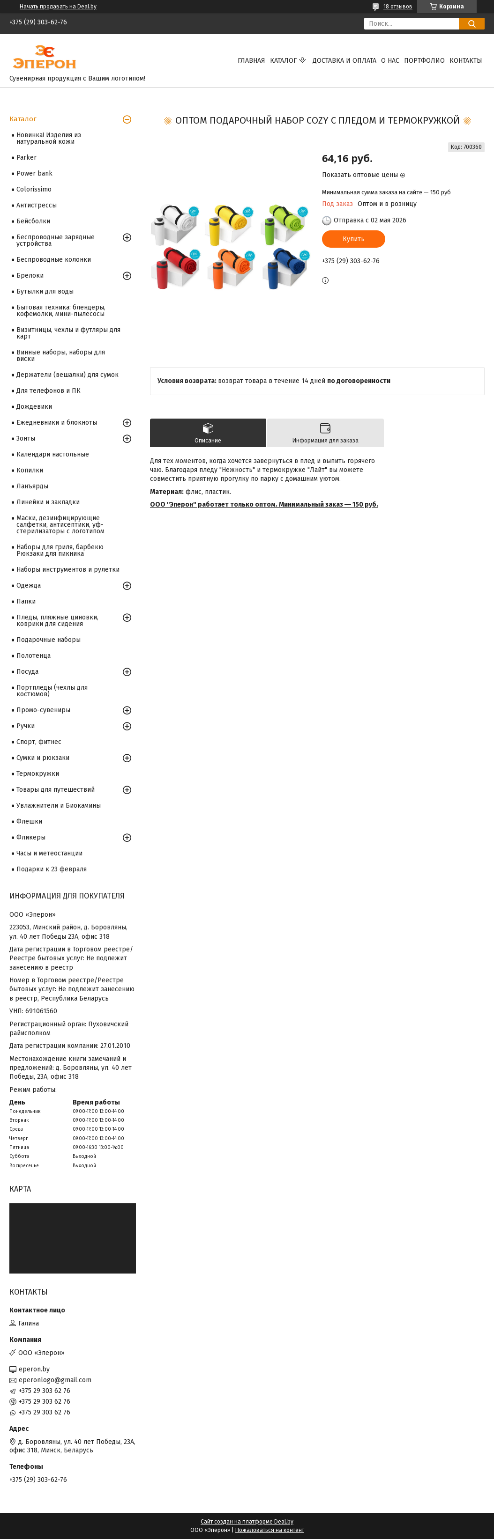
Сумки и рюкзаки (42, 758)
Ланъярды (32, 486)
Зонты (25, 438)
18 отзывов (397, 6)
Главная (251, 61)
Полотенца (33, 656)
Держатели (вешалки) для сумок (67, 375)
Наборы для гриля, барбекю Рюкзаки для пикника (60, 550)
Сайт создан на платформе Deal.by (247, 1521)
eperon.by (34, 1369)
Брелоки (30, 276)
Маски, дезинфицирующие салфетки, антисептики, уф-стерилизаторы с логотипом (60, 524)
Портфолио (424, 61)
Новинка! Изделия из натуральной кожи (48, 138)
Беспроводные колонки (53, 260)
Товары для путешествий (55, 790)
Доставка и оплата (344, 61)
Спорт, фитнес (38, 742)
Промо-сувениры (43, 710)
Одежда (28, 585)
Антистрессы (36, 205)
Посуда (27, 672)
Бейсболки (33, 221)
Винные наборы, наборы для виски (60, 355)
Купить (354, 239)
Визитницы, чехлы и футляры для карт (68, 333)
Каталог (283, 61)
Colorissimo (34, 189)
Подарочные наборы (48, 640)
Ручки (25, 726)
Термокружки (37, 774)
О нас (390, 61)
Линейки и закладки (48, 502)
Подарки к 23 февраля (51, 869)
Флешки (29, 821)
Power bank (34, 173)
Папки (26, 601)
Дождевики (34, 407)
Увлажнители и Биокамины (58, 806)
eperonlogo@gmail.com (55, 1380)
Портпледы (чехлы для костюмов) (52, 691)
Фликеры (30, 837)
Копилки (29, 470)
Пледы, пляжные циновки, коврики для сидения (57, 620)
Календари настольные (52, 454)
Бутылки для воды (45, 291)
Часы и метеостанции (49, 853)
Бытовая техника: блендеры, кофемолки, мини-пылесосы (60, 310)
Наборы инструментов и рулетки (68, 570)
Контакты (465, 61)
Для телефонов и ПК (48, 391)
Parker (26, 158)
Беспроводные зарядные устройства (55, 240)
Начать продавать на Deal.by (58, 6)
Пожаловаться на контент (269, 1530)
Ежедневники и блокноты (56, 423)
